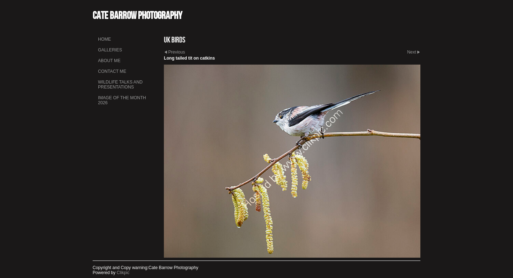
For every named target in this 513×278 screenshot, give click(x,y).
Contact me (112, 71)
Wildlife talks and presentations (120, 85)
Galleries (110, 49)
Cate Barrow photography (137, 15)
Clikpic (123, 272)
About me (109, 60)
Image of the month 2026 (122, 100)
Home (104, 39)
